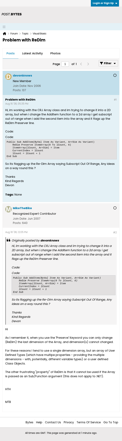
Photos (55, 53)
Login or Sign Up (105, 3)
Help (39, 422)
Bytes (29, 422)
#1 (115, 99)
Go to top (110, 422)
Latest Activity (32, 53)
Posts (11, 53)
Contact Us (53, 422)
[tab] (10, 53)
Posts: (17, 90)
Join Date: (20, 86)
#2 (115, 232)
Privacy (69, 422)
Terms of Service (89, 422)
